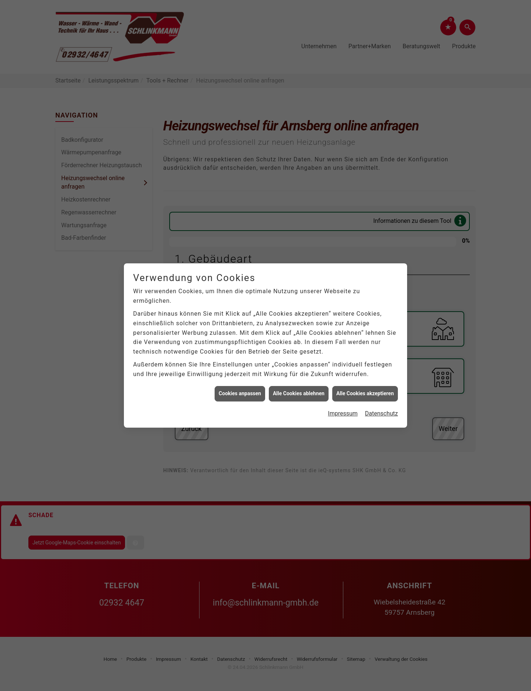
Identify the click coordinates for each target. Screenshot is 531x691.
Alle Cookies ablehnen (298, 388)
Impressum (343, 407)
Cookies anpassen (240, 388)
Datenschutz (381, 407)
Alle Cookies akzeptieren (365, 388)
